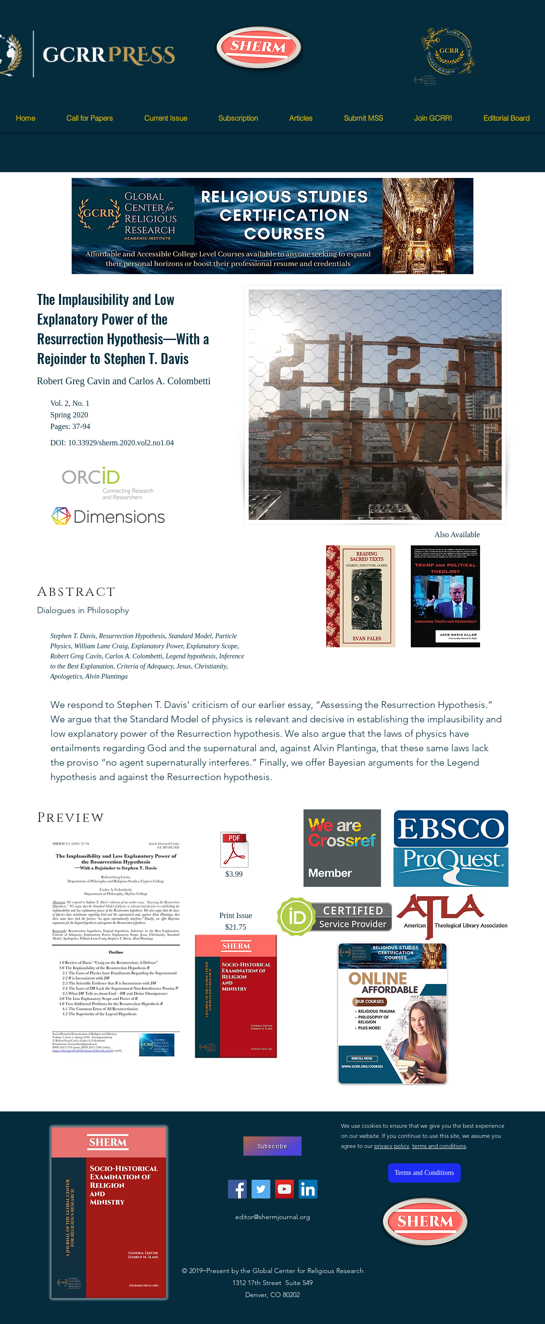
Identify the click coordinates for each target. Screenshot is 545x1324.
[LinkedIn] (308, 1189)
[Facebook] (237, 1189)
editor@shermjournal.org (272, 1216)
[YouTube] (284, 1189)
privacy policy (391, 1145)
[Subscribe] (272, 1146)
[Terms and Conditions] (424, 1173)
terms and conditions (439, 1145)
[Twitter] (261, 1189)
